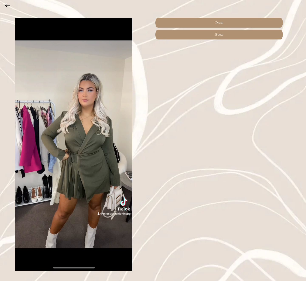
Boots (219, 34)
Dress (219, 22)
